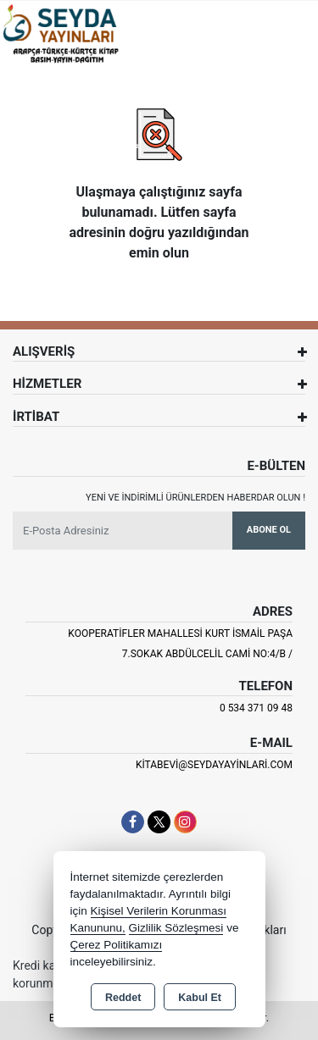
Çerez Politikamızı (116, 944)
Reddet (123, 998)
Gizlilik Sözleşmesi (176, 927)
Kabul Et (199, 998)
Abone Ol (269, 529)
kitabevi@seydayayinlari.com (214, 765)
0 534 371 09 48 (256, 708)
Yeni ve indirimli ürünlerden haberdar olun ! (195, 497)
